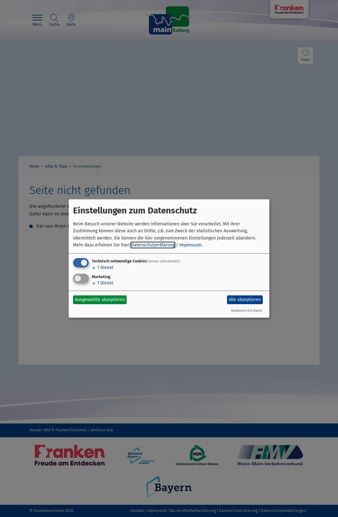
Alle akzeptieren (245, 299)
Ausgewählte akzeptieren (100, 299)
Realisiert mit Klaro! (246, 311)
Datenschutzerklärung (153, 245)
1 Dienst (102, 267)
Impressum (190, 245)
